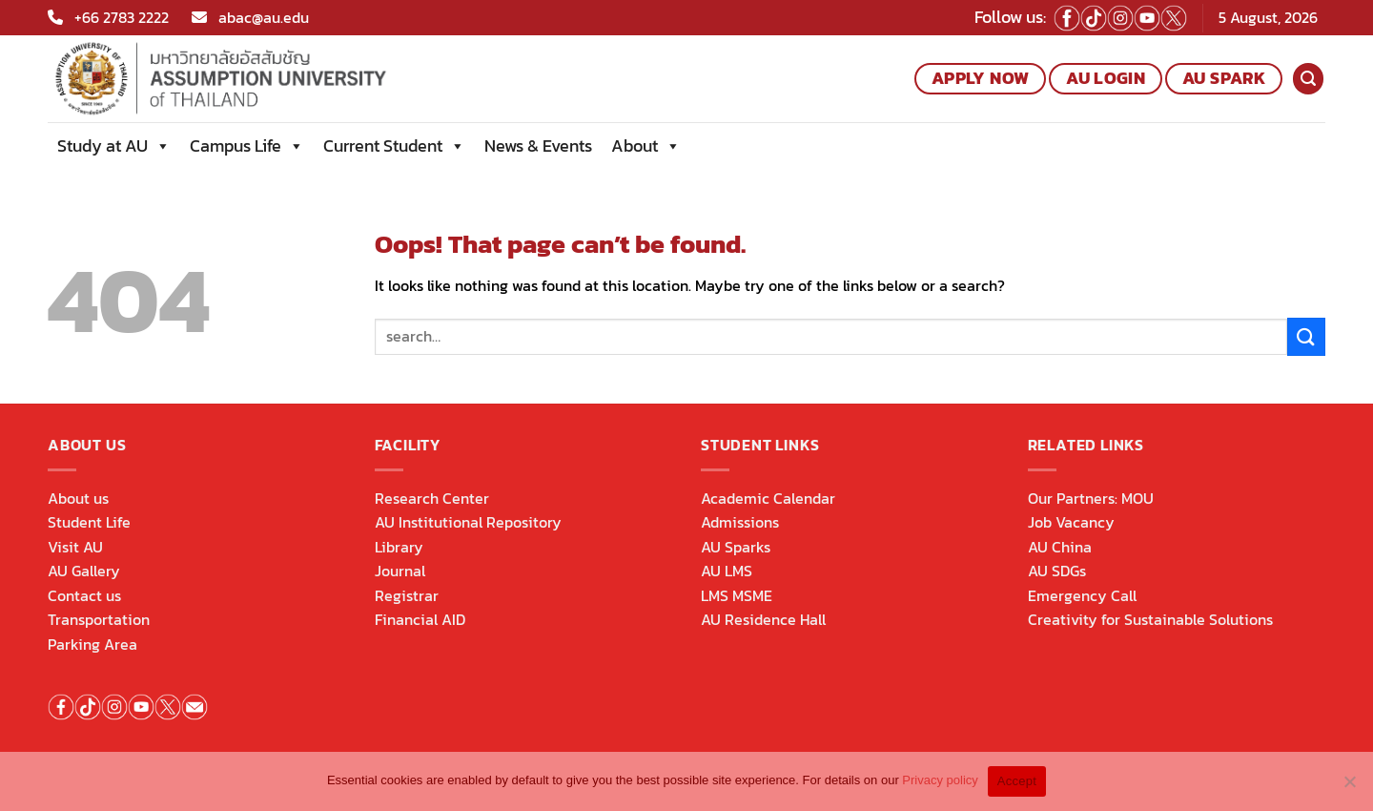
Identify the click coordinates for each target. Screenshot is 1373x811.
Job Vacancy (1071, 521)
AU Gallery (84, 570)
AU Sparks (735, 546)
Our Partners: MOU (1091, 498)
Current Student (394, 146)
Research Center (432, 498)
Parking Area (92, 644)
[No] (1349, 787)
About (646, 146)
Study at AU (114, 146)
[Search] (1308, 78)
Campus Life (247, 146)
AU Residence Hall (763, 619)
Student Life (89, 521)
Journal (400, 570)
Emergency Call (1082, 595)
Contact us (84, 595)
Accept (1016, 781)
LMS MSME (736, 595)
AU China (1060, 546)
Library (399, 546)
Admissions (740, 521)
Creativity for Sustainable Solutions (1150, 619)
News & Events (538, 145)
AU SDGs (1057, 570)
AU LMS (726, 570)
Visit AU (75, 546)
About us (78, 498)
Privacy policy (939, 780)
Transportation (99, 619)
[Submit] (1306, 336)
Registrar (407, 595)
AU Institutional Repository (468, 521)
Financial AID (420, 619)
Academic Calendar (768, 498)
